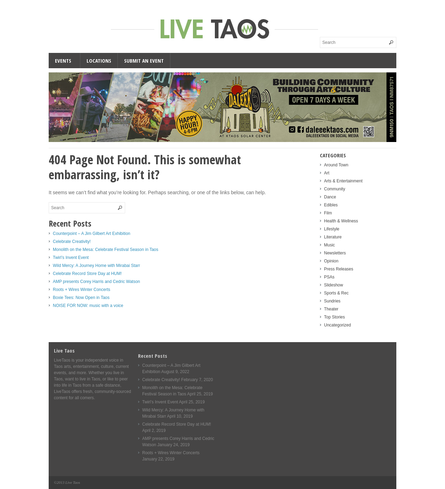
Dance (330, 197)
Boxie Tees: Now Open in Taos (81, 297)
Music (329, 245)
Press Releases (338, 269)
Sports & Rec (336, 293)
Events (63, 60)
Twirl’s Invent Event (71, 257)
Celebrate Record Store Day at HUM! (87, 273)
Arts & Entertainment (343, 181)
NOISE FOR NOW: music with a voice (88, 305)
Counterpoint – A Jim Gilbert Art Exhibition (91, 233)
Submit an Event (144, 60)
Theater (331, 309)
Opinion (331, 261)
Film (328, 213)
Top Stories (334, 317)
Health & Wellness (341, 221)
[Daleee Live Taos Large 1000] (222, 140)
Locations (99, 60)
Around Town (336, 165)
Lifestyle (331, 229)
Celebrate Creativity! (72, 241)
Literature (333, 237)
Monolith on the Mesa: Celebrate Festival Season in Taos (105, 249)
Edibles (331, 205)
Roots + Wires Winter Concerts (81, 289)
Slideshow (333, 285)
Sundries (332, 301)
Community (334, 189)
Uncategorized (337, 325)
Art (326, 173)
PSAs (329, 277)
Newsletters (335, 253)
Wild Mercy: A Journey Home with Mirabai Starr (96, 265)
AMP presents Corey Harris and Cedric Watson (96, 281)
